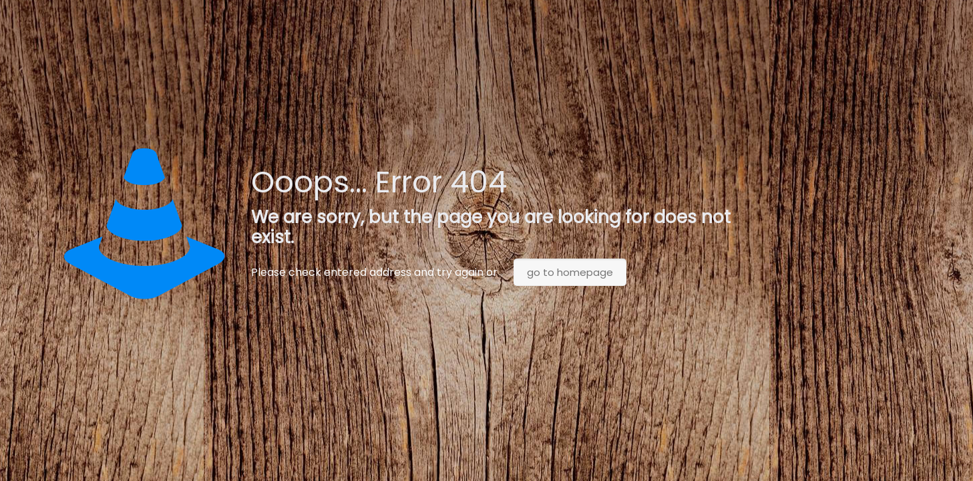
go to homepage (570, 272)
